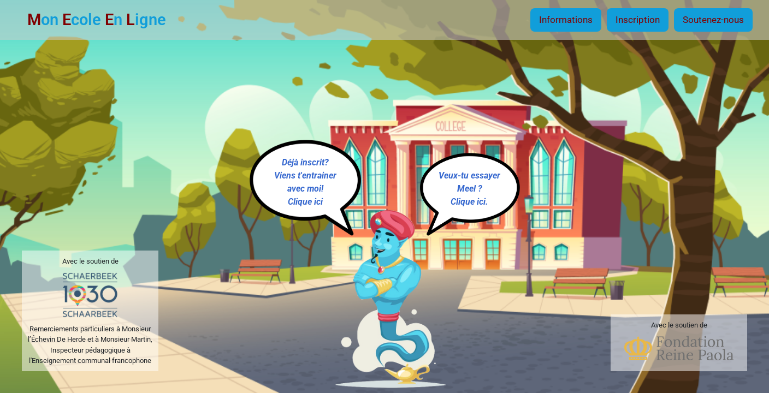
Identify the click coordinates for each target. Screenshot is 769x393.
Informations (566, 19)
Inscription (638, 19)
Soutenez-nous (713, 19)
